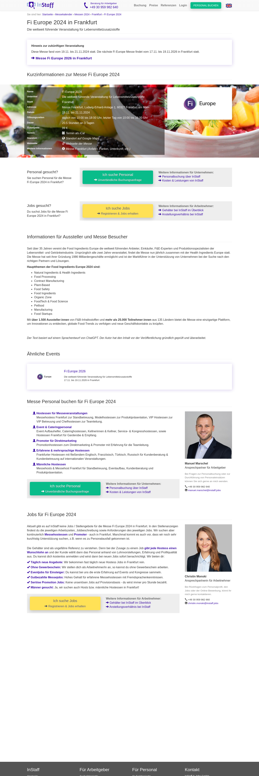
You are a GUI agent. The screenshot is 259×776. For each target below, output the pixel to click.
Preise (153, 5)
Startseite (47, 14)
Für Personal (144, 769)
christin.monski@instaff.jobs (203, 603)
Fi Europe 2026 (75, 371)
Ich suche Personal (118, 177)
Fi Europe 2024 (112, 14)
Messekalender (63, 14)
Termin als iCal (73, 133)
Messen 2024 (82, 14)
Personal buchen (205, 5)
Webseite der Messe (77, 143)
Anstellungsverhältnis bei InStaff (180, 214)
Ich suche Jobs (117, 210)
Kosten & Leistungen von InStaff (180, 180)
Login (183, 5)
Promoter (80, 534)
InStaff (33, 769)
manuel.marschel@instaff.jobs (204, 490)
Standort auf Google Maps (80, 138)
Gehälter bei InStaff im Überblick (180, 210)
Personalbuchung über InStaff (179, 176)
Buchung (140, 5)
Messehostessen (56, 534)
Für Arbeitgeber (94, 769)
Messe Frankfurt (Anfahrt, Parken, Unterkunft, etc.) (96, 148)
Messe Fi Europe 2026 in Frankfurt (61, 58)
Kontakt (192, 769)
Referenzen (168, 5)
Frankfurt (97, 14)
